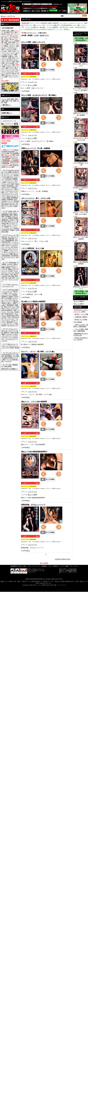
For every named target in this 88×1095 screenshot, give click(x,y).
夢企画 (17, 347)
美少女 (4, 34)
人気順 (36, 35)
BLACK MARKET (7, 310)
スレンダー (10, 71)
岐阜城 (10, 218)
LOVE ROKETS (6, 354)
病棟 (7, 101)
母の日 (15, 291)
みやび (16, 334)
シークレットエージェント (10, 242)
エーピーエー (9, 189)
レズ (12, 53)
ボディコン (7, 64)
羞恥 (7, 68)
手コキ (16, 37)
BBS (14, 303)
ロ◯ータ (9, 34)
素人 (16, 32)
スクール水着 (10, 63)
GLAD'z (12, 220)
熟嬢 (11, 254)
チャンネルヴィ (12, 266)
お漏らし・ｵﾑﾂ (12, 56)
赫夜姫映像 (5, 214)
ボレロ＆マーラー (12, 325)
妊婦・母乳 (7, 42)
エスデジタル (6, 187)
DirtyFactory (12, 262)
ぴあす (16, 296)
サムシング (11, 235)
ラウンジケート (13, 353)
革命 (14, 211)
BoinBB (14, 295)
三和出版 (4, 238)
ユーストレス (11, 346)
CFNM (4, 30)
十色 (11, 274)
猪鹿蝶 (15, 179)
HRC (12, 184)
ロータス (8, 361)
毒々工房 (8, 278)
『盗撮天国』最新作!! (81, 317)
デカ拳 (10, 271)
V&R (15, 310)
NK (9, 284)
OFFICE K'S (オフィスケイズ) (10, 202)
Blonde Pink (10, 315)
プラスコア (14, 308)
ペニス (4, 99)
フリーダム (10, 312)
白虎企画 (4, 162)
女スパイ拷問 (32, 85)
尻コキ (12, 39)
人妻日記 (15, 301)
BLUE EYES (9, 313)
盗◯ (13, 58)
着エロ (14, 73)
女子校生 (7, 32)
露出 (13, 64)
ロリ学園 (16, 356)
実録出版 (11, 238)
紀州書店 (8, 216)
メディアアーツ (6, 336)
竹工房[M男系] (14, 153)
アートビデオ (8, 206)
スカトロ (10, 54)
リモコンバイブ (11, 66)
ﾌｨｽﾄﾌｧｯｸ (8, 73)
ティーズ (9, 167)
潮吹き (6, 46)
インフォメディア (7, 180)
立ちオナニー (12, 47)
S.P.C (3, 208)
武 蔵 (16, 332)
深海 (3, 245)
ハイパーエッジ (7, 291)
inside (15, 206)
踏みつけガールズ (9, 307)
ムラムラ (9, 334)
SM (5, 54)
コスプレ (8, 61)
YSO (9, 365)
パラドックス (12, 293)
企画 (13, 61)
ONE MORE (8, 366)
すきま (8, 245)
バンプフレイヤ (6, 295)
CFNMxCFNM (6, 242)
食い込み (9, 59)
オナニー (12, 46)
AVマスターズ (11, 196)
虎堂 (13, 278)
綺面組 (16, 218)
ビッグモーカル (10, 300)
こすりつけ (9, 49)
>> (6, 105)
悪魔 (5, 102)
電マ (16, 68)
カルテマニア (12, 213)
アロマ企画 (5, 177)
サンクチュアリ (13, 237)
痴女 (7, 41)
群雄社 (12, 230)
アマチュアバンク (10, 193)
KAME (10, 211)
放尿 (15, 54)
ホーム (3, 16)
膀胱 (14, 101)
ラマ (13, 354)
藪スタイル (11, 344)
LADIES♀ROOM (7, 358)
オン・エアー (10, 192)
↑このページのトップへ (62, 559)
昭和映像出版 (10, 240)
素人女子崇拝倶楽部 (10, 254)
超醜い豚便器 (6, 267)
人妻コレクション (10, 300)
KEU (5, 221)
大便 (8, 99)
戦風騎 (6, 250)
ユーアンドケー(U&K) (10, 346)
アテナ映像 (7, 172)
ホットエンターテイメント (10, 323)
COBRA (4, 163)
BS (2, 298)
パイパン (8, 70)
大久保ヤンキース (7, 201)
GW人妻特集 (78, 322)
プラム (8, 308)
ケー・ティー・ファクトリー (9, 227)
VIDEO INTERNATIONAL (10, 150)
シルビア (15, 243)
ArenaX (16, 175)
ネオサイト (14, 284)
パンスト (12, 44)
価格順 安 (43, 35)
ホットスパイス (9, 318)
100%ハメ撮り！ (7, 303)
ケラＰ (9, 225)
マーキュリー (12, 329)
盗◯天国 (11, 276)
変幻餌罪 (9, 322)
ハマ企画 (13, 160)
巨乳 (9, 51)
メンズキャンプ (10, 339)
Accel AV (11, 170)
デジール (11, 272)
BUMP (11, 296)
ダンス (11, 68)
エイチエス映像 (10, 196)
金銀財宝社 (5, 220)
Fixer (9, 317)
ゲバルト (12, 223)
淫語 (3, 49)
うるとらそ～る (12, 182)
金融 (3, 101)
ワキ (13, 70)
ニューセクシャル (8, 286)
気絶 (9, 58)
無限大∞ (6, 332)
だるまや (9, 264)
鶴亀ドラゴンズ (13, 269)
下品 (10, 101)
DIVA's (7, 274)
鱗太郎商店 (8, 356)
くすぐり (4, 58)
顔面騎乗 (4, 56)
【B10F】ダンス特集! (80, 319)
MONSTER (13, 162)
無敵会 (4, 334)
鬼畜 (3, 66)
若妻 (13, 42)
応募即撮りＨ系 (12, 199)
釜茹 (11, 214)
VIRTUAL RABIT (13, 289)
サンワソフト (8, 155)
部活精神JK (10, 305)
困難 (12, 99)
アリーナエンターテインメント (10, 174)
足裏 (7, 44)
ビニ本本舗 (8, 298)
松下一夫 (4, 330)
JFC (16, 240)
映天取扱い (10, 186)
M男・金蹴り (11, 30)
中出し (14, 51)
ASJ (16, 186)
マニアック (11, 330)
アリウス (6, 174)
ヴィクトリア (6, 184)
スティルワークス (9, 257)
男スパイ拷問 (32, 494)
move (12, 332)
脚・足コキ (5, 39)
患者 (16, 99)
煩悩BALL (5, 296)
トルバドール (32, 82)
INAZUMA (9, 179)
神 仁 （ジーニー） (10, 252)
